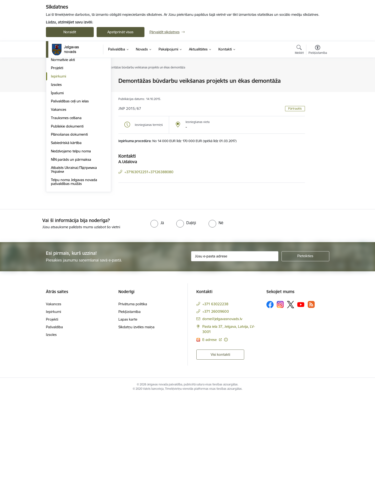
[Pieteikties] (305, 344)
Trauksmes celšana (66, 206)
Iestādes (57, 106)
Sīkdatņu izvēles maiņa (136, 415)
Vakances (58, 197)
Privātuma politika (132, 392)
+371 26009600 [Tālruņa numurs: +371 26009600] (215, 399)
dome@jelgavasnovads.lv (222, 407)
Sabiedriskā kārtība (66, 230)
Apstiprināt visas (120, 32)
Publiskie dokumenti (67, 214)
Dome (56, 81)
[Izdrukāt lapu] (317, 79)
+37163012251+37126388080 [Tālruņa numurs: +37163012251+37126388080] (148, 172)
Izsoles (56, 172)
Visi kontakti (220, 442)
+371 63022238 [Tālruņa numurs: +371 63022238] (215, 392)
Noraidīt (69, 32)
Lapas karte (127, 407)
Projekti (57, 156)
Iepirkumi (58, 164)
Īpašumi (57, 181)
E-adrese (210, 427)
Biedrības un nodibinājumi (72, 131)
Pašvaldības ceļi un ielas (70, 189)
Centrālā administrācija (69, 97)
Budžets (57, 139)
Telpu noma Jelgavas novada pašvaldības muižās (74, 270)
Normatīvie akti (63, 147)
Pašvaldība (54, 415)
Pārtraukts (295, 108)
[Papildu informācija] (226, 427)
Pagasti (57, 114)
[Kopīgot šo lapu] (317, 91)
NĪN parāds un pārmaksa (71, 247)
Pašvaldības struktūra (68, 89)
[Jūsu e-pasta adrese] (234, 344)
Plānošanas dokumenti (69, 222)
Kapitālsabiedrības (65, 122)
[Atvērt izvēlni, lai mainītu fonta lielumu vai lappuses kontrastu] (317, 50)
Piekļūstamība (129, 399)
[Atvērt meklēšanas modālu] (299, 50)
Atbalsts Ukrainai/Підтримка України (74, 257)
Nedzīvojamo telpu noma (71, 239)
